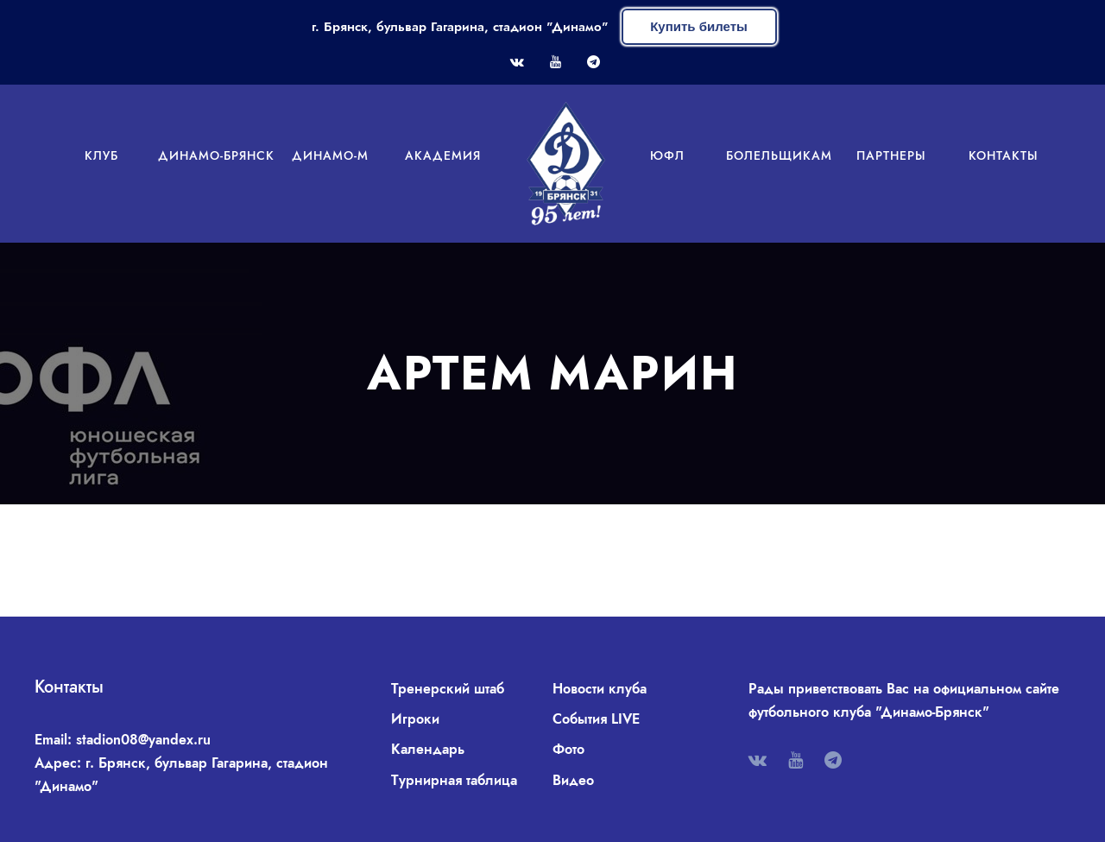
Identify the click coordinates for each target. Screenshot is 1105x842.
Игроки (415, 719)
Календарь (427, 749)
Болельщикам (779, 155)
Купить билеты (699, 26)
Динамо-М (330, 155)
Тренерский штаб (447, 689)
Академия (443, 155)
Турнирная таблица (454, 780)
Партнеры (891, 155)
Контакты (1004, 155)
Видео (573, 780)
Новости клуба (599, 689)
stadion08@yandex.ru (143, 740)
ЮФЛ (667, 155)
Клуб (101, 155)
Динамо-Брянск (216, 155)
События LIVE (596, 719)
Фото (568, 749)
